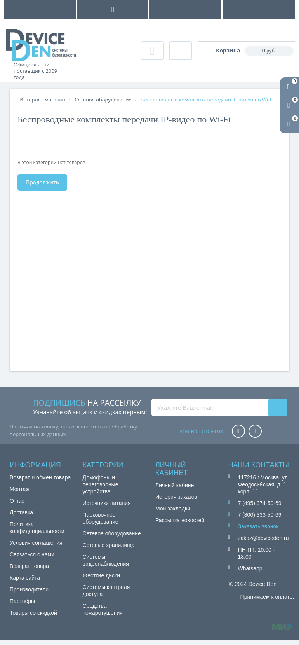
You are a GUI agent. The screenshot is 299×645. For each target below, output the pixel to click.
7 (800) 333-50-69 (260, 515)
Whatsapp (250, 568)
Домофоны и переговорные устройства (100, 484)
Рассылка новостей (179, 520)
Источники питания (107, 503)
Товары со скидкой (33, 613)
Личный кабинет (175, 485)
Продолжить (42, 182)
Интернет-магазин (42, 99)
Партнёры (22, 601)
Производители (29, 589)
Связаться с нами (32, 554)
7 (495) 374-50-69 (260, 503)
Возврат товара (29, 566)
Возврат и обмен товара (40, 477)
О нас (17, 501)
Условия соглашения (36, 543)
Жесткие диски (101, 575)
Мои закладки (172, 508)
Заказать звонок (258, 526)
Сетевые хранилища (109, 545)
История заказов (176, 497)
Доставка (21, 512)
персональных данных (38, 434)
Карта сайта (25, 578)
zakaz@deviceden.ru (263, 538)
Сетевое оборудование (112, 533)
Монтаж (20, 489)
